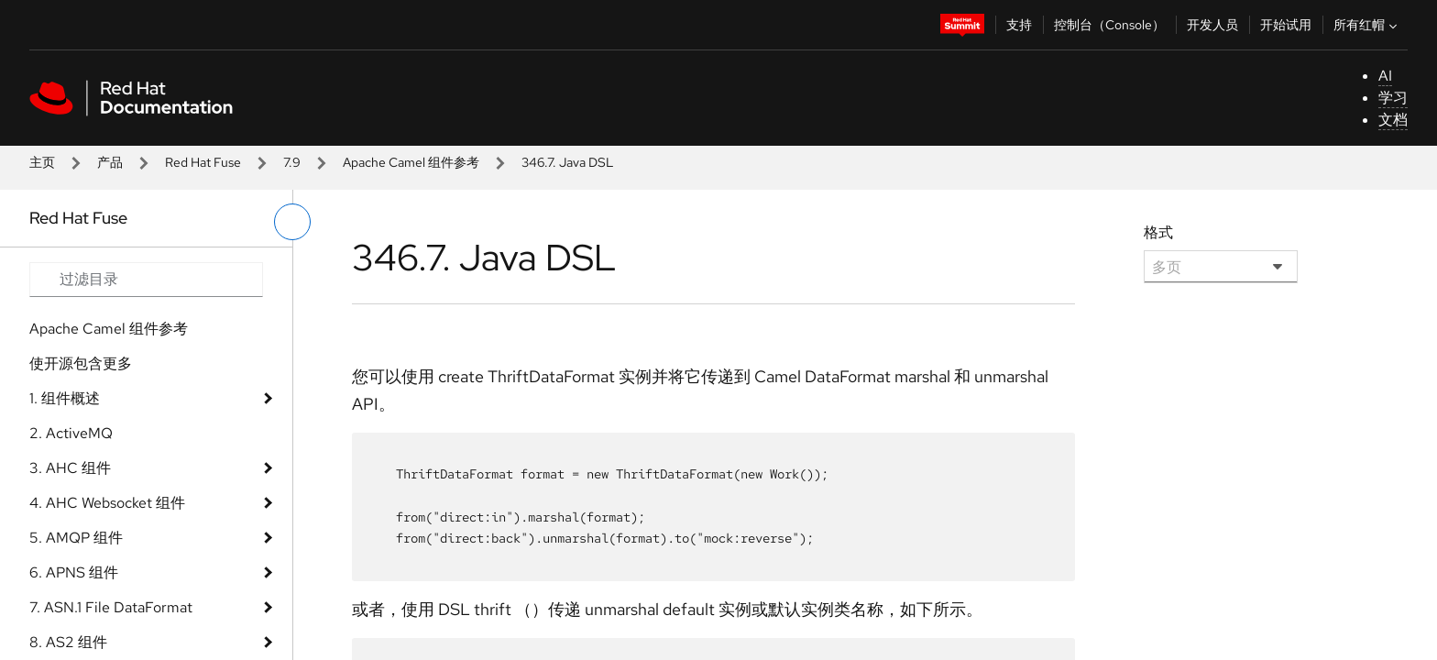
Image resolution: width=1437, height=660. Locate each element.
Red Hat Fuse (203, 162)
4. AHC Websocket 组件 (107, 502)
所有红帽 (1367, 24)
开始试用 (1285, 24)
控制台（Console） (1109, 24)
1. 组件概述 (64, 398)
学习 (1393, 97)
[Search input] (146, 279)
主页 (42, 162)
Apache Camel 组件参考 (411, 162)
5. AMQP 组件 (76, 537)
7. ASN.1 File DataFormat (110, 607)
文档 (1393, 119)
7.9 (292, 162)
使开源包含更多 (80, 363)
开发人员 (1212, 24)
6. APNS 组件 (73, 572)
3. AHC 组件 (70, 468)
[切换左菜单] (292, 222)
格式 (1158, 232)
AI (1385, 75)
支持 (1019, 24)
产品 (110, 162)
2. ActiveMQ (71, 433)
